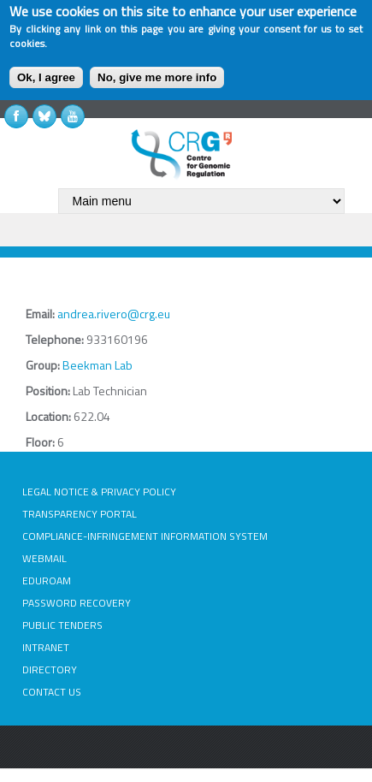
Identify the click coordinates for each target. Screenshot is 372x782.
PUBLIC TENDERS (62, 625)
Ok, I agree (46, 77)
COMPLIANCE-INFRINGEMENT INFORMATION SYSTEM (145, 536)
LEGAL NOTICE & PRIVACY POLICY (99, 491)
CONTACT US (51, 692)
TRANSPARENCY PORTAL (79, 514)
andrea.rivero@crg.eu (113, 314)
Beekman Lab (97, 365)
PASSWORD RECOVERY (76, 603)
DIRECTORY (49, 669)
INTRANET (45, 647)
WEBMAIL (44, 558)
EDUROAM (46, 580)
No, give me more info (156, 77)
